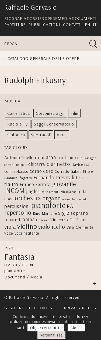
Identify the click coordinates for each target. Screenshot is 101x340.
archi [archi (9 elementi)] (39, 157)
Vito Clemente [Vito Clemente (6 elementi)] (80, 227)
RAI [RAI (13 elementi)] (71, 206)
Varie (62, 134)
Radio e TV (17, 124)
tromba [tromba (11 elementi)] (27, 219)
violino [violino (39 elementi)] (27, 226)
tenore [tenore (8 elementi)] (11, 219)
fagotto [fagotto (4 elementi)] (26, 178)
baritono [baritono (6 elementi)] (66, 157)
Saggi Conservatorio (54, 124)
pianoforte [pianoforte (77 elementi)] (48, 205)
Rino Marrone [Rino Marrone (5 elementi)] (45, 213)
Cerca (10, 43)
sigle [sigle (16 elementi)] (63, 212)
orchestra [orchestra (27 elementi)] (28, 198)
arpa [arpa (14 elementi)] (51, 157)
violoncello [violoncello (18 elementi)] (51, 226)
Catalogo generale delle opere (43, 58)
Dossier (35, 18)
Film (74, 113)
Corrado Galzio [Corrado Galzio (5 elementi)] (68, 171)
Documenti (84, 18)
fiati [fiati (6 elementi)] (79, 177)
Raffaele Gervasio (30, 7)
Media (64, 18)
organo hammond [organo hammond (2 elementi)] (74, 199)
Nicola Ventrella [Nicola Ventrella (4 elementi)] (73, 191)
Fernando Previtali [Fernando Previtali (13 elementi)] (54, 177)
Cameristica (18, 113)
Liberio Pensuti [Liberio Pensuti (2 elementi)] (49, 192)
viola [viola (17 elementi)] (10, 226)
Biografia (15, 18)
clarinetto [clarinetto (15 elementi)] (58, 163)
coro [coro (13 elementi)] (48, 170)
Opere (51, 18)
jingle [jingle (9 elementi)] (32, 191)
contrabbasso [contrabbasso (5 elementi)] (16, 171)
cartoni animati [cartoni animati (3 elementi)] (15, 165)
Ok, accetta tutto (46, 327)
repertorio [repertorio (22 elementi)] (18, 212)
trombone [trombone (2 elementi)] (42, 220)
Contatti (72, 24)
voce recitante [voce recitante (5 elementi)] (27, 233)
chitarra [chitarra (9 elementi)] (36, 164)
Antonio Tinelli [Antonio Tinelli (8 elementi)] (18, 157)
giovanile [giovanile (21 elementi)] (64, 184)
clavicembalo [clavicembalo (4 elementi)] (82, 164)
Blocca (76, 327)
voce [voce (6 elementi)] (8, 233)
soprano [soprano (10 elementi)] (79, 213)
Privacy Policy (80, 307)
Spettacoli (41, 134)
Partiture (15, 24)
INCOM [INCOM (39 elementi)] (14, 190)
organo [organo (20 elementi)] (52, 198)
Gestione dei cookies (28, 307)
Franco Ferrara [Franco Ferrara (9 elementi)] (35, 184)
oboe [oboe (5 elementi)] (8, 198)
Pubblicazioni (44, 24)
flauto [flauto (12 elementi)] (11, 184)
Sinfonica (16, 134)
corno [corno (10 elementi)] (36, 171)
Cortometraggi (50, 113)
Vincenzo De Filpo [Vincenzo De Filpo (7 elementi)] (68, 219)
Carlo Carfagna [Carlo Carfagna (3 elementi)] (85, 158)
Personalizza (51, 335)
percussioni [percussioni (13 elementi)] (17, 206)
